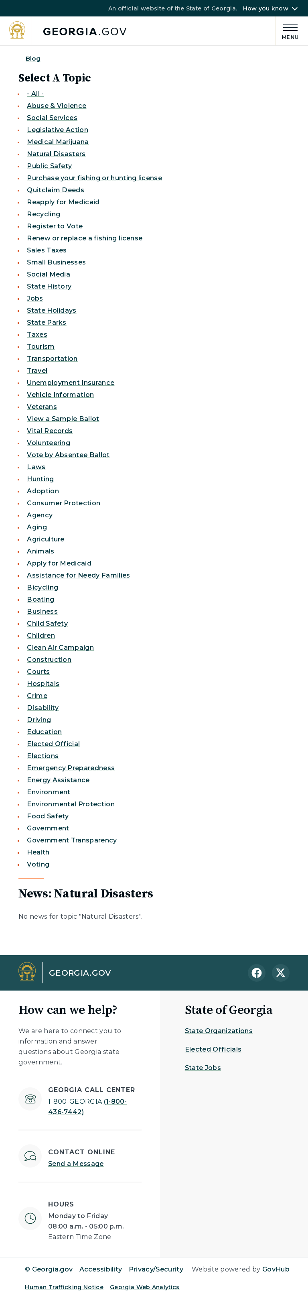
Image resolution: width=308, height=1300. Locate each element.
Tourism (41, 346)
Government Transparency (72, 840)
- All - (35, 94)
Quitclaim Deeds (55, 190)
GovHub (276, 1269)
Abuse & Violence (56, 106)
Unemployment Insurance (70, 383)
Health (38, 852)
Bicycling (42, 587)
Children (41, 635)
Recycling (43, 214)
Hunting (40, 479)
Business (42, 611)
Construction (49, 659)
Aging (37, 527)
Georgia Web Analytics (145, 1287)
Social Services (52, 118)
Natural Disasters (56, 154)
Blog (33, 58)
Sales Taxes (47, 250)
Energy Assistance (58, 780)
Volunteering (48, 443)
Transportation (52, 358)
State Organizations (219, 1031)
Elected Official (53, 744)
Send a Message (75, 1164)
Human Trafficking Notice (64, 1287)
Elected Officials (213, 1049)
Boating (40, 599)
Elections (43, 756)
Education (44, 732)
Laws (36, 467)
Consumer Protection (63, 503)
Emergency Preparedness (71, 768)
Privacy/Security (156, 1269)
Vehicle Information (60, 395)
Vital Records (50, 431)
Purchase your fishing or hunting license (94, 178)
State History (49, 286)
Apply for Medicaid (59, 563)
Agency (40, 515)
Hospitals (43, 684)
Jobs (35, 298)
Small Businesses (56, 262)
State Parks (47, 322)
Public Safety (49, 166)
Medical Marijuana (58, 142)
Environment (49, 792)
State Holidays (51, 310)
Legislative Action (57, 130)
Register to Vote (55, 226)
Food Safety (48, 816)
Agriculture (46, 539)
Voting (38, 864)
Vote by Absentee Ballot (68, 455)
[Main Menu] (287, 30)
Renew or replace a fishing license (84, 238)
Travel (37, 370)
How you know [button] (265, 8)
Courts (38, 671)
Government (48, 828)
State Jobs (203, 1068)
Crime (37, 696)
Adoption (43, 491)
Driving (39, 720)
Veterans (42, 407)
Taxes (37, 334)
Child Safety (47, 623)
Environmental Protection (71, 804)
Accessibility (100, 1269)
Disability (43, 708)
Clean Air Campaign (60, 647)
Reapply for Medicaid (63, 202)
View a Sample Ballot (63, 419)
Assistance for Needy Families (78, 575)
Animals (40, 551)
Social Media (48, 274)
